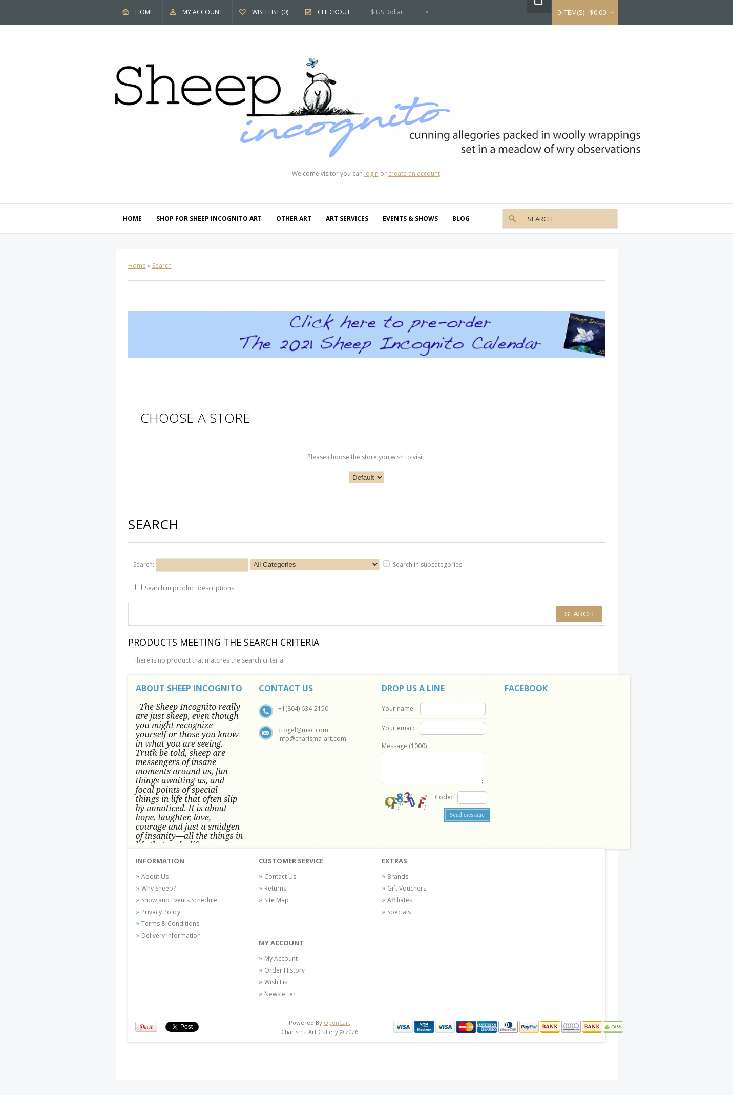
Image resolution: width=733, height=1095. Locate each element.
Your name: (398, 708)
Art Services (347, 218)
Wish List (276, 982)
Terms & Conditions (170, 923)
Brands (397, 876)
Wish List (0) (270, 12)
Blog (461, 218)
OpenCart (337, 1022)
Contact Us (280, 876)
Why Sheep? (158, 888)
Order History (284, 970)
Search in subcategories (427, 564)
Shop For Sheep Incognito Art (209, 218)
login (371, 173)
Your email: (398, 728)
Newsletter (280, 993)
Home (144, 12)
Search (162, 265)
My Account (202, 12)
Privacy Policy (160, 911)
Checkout (334, 12)
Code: (443, 797)
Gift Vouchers (406, 888)
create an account (414, 173)
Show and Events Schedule (179, 900)
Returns (275, 888)
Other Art (293, 218)
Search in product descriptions (189, 588)
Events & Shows (410, 218)
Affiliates (399, 900)
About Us (155, 876)
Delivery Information (171, 935)
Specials (399, 911)
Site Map (276, 900)
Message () (404, 745)
